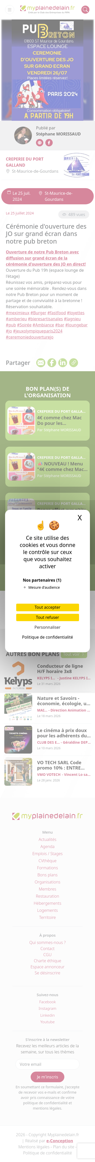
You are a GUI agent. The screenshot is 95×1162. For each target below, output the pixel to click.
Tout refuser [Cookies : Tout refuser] (47, 617)
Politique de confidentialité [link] (47, 637)
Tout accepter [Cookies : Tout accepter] (48, 607)
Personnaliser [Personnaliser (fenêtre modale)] (47, 627)
